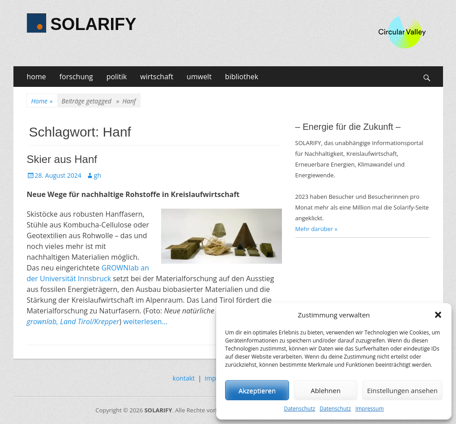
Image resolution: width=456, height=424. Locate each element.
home (36, 76)
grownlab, (43, 321)
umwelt (199, 76)
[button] (438, 314)
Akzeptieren (257, 390)
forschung (76, 76)
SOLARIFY (93, 24)
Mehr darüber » (316, 229)
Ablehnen (326, 390)
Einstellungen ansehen (402, 390)
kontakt (184, 378)
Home (42, 101)
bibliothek (241, 76)
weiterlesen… (145, 321)
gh (97, 175)
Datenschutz (299, 408)
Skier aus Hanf (62, 159)
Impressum (369, 408)
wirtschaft (156, 76)
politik (117, 76)
